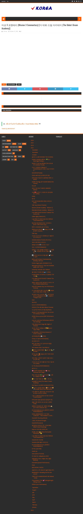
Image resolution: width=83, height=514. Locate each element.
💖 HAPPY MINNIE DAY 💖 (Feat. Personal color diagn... (41, 371)
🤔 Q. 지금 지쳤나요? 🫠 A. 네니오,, (42, 379)
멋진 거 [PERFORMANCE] (39, 247)
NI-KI (33, 198)
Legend (4, 159)
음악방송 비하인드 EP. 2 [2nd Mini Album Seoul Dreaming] (41, 426)
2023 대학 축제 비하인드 (39, 242)
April (33, 500)
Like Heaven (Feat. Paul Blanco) (40, 347)
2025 (32, 143)
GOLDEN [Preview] (37, 173)
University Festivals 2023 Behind (41, 269)
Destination (14, 147)
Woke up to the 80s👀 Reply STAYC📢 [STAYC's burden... (42, 230)
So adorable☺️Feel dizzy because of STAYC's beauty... (41, 332)
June (33, 495)
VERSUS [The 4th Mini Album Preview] (42, 307)
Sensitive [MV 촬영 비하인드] (40, 442)
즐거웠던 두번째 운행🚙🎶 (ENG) (41, 272)
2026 (32, 140)
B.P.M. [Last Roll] (36, 448)
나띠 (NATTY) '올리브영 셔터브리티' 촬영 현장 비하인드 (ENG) (43, 392)
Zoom (19, 143)
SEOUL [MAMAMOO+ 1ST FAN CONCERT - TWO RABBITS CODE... (42, 414)
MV (3, 147)
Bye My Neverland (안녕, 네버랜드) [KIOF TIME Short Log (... (41, 223)
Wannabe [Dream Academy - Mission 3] (42, 210)
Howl (33, 465)
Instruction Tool (8, 156)
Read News (3, 1)
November (35, 152)
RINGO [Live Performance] (39, 484)
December (35, 150)
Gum (33, 300)
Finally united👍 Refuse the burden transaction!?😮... (41, 432)
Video (19, 84)
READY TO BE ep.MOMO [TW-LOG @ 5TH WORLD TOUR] (42, 164)
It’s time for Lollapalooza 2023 (40, 456)
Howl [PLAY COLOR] (37, 440)
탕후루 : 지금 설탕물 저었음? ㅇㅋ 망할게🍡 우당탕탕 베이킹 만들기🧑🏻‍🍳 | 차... (43, 251)
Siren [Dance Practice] (38, 453)
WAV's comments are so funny (40, 227)
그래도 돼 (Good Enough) (39, 420)
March (34, 502)
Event (19, 156)
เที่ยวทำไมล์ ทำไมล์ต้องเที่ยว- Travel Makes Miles (22, 124)
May (33, 497)
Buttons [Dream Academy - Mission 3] (42, 207)
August (34, 490)
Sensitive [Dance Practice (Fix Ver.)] (41, 240)
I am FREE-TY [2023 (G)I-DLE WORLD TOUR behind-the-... (42, 219)
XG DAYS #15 (35, 341)
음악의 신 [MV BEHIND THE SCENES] (42, 157)
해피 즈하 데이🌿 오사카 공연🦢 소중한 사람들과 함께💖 (42, 375)
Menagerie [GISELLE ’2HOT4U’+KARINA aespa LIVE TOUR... (43, 266)
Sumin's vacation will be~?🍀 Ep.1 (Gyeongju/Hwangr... (41, 160)
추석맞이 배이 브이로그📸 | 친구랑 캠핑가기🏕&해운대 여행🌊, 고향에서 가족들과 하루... (43, 296)
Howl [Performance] (37, 423)
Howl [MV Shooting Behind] (39, 418)
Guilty (33, 196)
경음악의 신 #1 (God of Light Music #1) (43, 470)
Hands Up (34, 451)
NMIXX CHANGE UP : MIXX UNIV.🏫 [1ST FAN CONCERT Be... (42, 406)
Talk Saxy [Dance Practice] (39, 205)
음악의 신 (34, 368)
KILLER (34, 186)
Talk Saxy (34, 233)
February (34, 505)
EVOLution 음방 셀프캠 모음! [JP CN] (42, 399)
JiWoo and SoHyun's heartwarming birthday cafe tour (41, 259)
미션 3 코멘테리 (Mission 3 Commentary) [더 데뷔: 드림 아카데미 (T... (43, 169)
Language (15, 150)
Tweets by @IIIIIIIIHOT (8, 128)
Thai (7, 1)
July (33, 492)
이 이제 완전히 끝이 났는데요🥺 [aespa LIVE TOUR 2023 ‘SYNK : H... (43, 291)
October (34, 155)
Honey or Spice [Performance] (40, 338)
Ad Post (5, 150)
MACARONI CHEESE (37, 467)
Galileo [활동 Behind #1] (38, 216)
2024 (32, 145)
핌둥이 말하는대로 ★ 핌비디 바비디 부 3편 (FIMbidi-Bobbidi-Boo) (43, 283)
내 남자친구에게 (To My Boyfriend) (41, 309)
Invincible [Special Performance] (40, 462)
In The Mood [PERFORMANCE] (40, 366)
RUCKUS (34, 302)
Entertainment (11, 84)
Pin (12, 159)
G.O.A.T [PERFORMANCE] (39, 305)
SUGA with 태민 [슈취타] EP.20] (40, 175)
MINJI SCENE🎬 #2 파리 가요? (40, 244)
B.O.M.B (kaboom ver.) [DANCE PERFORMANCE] (40, 445)
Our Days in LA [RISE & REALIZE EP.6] (42, 385)
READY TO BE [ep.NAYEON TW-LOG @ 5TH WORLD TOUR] (42, 313)
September (35, 487)
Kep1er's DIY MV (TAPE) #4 (39, 429)
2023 (32, 148)
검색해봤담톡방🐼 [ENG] (39, 336)
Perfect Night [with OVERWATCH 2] (42, 263)
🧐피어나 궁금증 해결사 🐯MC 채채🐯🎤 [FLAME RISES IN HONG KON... (43, 388)
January (34, 507)
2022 (32, 510)
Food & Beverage (7, 153)
